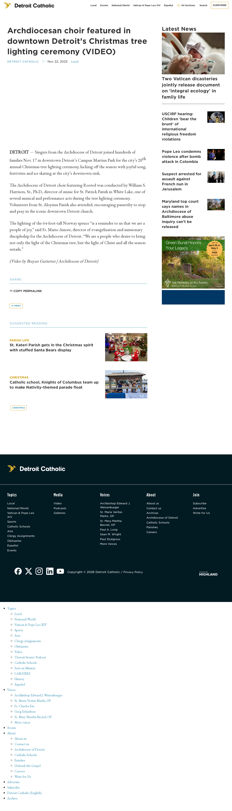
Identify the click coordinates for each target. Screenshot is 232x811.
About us (153, 504)
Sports (12, 525)
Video (58, 504)
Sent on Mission (25, 674)
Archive (13, 804)
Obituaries (15, 546)
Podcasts (60, 510)
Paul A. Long (109, 533)
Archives (153, 515)
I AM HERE (23, 680)
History (20, 685)
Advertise (200, 510)
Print (17, 306)
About (12, 739)
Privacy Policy (136, 578)
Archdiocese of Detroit (157, 523)
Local (93, 5)
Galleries (60, 515)
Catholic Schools (20, 530)
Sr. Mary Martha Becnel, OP (112, 526)
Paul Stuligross (111, 544)
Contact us (154, 510)
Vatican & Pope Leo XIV (146, 5)
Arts (10, 535)
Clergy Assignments (22, 540)
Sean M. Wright (111, 538)
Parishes (152, 535)
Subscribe (219, 5)
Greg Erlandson (25, 718)
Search (203, 5)
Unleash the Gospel (28, 772)
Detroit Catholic (24, 61)
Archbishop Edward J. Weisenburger (115, 507)
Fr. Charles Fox (25, 712)
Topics (12, 614)
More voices (23, 728)
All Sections (186, 5)
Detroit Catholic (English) (25, 799)
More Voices (109, 549)
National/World (121, 5)
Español (168, 5)
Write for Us (202, 515)
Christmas (19, 408)
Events (104, 5)
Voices (11, 696)
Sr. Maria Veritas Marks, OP (112, 516)
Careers (152, 540)
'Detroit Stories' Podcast (31, 663)
